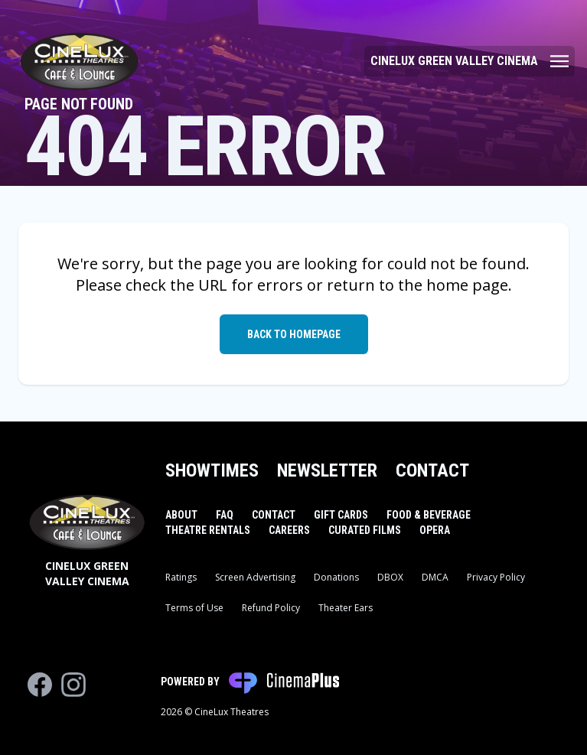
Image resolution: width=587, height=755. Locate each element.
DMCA (435, 577)
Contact (432, 470)
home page (467, 285)
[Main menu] (469, 61)
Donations (336, 577)
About (181, 515)
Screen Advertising (255, 577)
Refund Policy (271, 607)
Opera (434, 530)
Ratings (181, 577)
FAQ (224, 515)
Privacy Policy (496, 577)
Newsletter (327, 470)
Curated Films (364, 530)
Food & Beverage (428, 515)
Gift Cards (341, 515)
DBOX (390, 577)
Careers (289, 530)
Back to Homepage (294, 334)
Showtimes (212, 470)
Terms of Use (194, 607)
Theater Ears (345, 607)
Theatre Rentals (207, 530)
